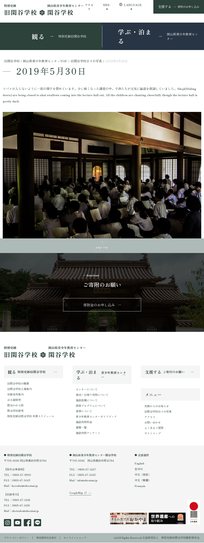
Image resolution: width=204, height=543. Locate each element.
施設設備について (87, 401)
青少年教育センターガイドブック (96, 417)
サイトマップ (152, 434)
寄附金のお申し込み (99, 305)
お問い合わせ (152, 423)
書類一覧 (81, 428)
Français (140, 487)
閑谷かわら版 (15, 406)
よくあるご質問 (153, 429)
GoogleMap (76, 497)
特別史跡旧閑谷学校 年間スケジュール (30, 417)
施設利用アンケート (88, 433)
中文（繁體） (143, 481)
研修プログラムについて (91, 406)
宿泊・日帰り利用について (92, 395)
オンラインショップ (79, 538)
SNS (106, 5)
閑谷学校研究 (15, 411)
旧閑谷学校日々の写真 (158, 412)
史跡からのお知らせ (156, 407)
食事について (84, 412)
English (139, 464)
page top (102, 247)
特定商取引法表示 (49, 538)
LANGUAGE (133, 5)
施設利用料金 (84, 423)
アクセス (89, 7)
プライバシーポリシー (17, 538)
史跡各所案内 (15, 395)
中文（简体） (143, 475)
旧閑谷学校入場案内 (19, 390)
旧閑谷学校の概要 (18, 384)
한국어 (139, 470)
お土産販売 (14, 400)
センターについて (87, 390)
